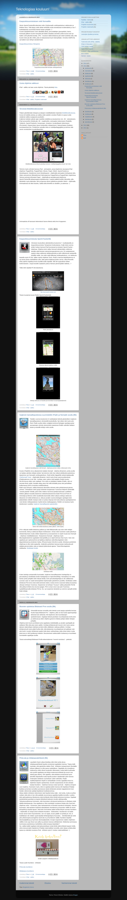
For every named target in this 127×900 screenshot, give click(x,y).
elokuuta (87, 78)
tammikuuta (88, 122)
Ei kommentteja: (41, 71)
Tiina (84, 135)
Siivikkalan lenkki (32, 548)
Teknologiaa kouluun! (32, 9)
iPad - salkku (30, 74)
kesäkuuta (88, 84)
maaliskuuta (89, 116)
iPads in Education (86, 44)
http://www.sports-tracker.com (48, 292)
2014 (85, 63)
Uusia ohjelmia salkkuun (29, 83)
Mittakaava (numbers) (26, 871)
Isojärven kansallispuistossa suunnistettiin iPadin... (93, 100)
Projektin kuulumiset (87, 24)
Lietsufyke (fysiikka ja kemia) (89, 34)
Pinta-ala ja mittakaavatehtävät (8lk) (33, 758)
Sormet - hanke (85, 56)
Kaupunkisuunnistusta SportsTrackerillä (35, 239)
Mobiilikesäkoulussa (68, 113)
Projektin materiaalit (41, 99)
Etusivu (48, 883)
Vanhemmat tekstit (69, 883)
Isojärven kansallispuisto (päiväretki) (45, 504)
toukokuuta (88, 111)
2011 (85, 128)
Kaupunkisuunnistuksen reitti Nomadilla (35, 21)
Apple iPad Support (87, 49)
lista (56, 87)
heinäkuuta (88, 81)
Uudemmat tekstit (26, 883)
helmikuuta (88, 119)
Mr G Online (85, 53)
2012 (85, 125)
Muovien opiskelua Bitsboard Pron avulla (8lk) (37, 607)
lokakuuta (88, 73)
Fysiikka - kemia (86, 20)
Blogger (75, 895)
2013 (85, 66)
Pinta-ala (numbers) (25, 867)
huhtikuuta (88, 114)
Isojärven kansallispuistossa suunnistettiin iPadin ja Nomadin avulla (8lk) (48, 415)
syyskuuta (88, 76)
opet (84, 138)
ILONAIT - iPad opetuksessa (89, 51)
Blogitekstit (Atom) (28, 887)
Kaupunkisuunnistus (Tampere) (29, 44)
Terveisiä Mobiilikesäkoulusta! (31, 109)
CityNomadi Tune (25, 477)
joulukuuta (88, 68)
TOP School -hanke (87, 46)
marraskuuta (89, 71)
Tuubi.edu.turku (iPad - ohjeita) (90, 41)
